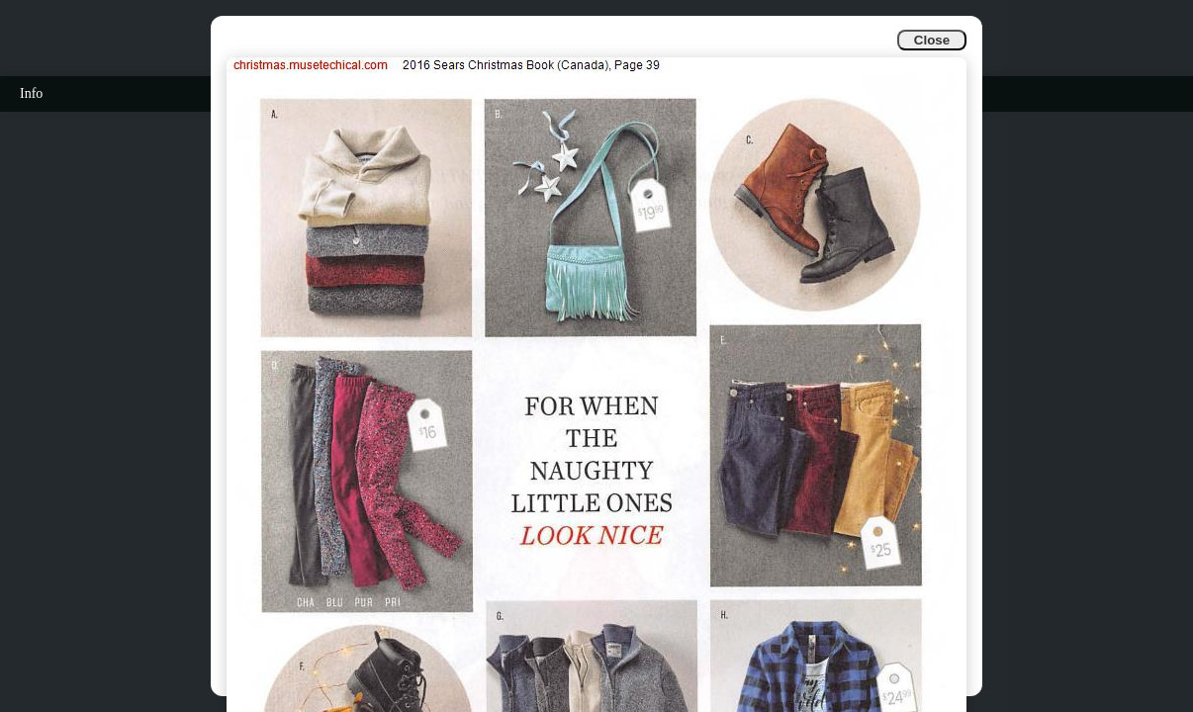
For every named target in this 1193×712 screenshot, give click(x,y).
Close (932, 40)
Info (31, 93)
